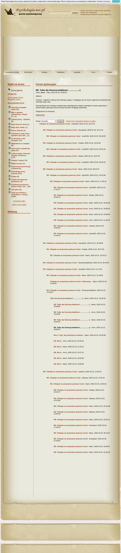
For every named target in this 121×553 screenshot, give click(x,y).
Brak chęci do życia (19, 124)
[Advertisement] (24, 44)
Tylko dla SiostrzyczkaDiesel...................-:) (66, 298)
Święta (13, 176)
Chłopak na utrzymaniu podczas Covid (54, 124)
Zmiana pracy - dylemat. (20, 119)
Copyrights (77, 72)
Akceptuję (116, 1)
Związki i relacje (17, 160)
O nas (93, 72)
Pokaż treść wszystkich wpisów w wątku (81, 121)
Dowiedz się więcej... (104, 1)
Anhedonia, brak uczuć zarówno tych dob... (20, 134)
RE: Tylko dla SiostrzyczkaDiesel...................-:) (72, 304)
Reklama (44, 72)
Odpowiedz (40, 115)
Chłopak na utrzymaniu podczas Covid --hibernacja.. (70, 281)
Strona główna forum (15, 97)
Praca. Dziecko (17, 130)
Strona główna (17, 90)
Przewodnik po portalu (12, 72)
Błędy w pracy (16, 163)
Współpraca (60, 72)
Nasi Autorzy (28, 72)
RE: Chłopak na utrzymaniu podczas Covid (60, 130)
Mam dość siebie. (18, 127)
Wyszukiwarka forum (16, 103)
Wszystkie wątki (19, 201)
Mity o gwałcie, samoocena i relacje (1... (19, 114)
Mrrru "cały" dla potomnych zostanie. (68, 335)
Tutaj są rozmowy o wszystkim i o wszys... (20, 193)
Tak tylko (14, 190)
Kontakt (109, 72)
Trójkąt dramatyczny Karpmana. (19, 180)
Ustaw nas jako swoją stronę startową (96, 11)
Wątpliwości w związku (20, 143)
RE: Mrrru (58, 341)
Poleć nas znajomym (89, 12)
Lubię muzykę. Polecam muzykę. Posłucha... (20, 154)
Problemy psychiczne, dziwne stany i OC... (20, 185)
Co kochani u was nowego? (18, 139)
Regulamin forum (14, 99)
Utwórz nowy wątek (19, 205)
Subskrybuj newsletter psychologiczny (96, 14)
